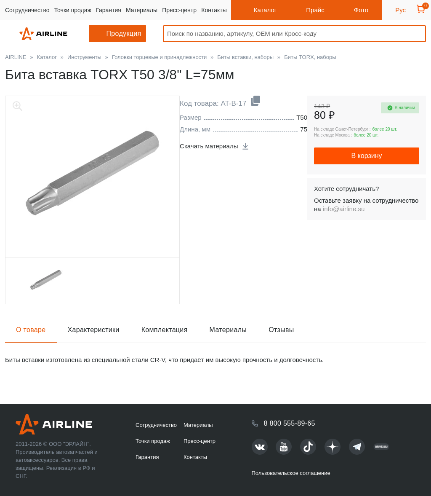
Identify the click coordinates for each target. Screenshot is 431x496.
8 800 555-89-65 (289, 423)
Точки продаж (72, 10)
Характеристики (94, 329)
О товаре (31, 329)
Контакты (213, 10)
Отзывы (281, 329)
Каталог (265, 9)
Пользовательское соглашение (291, 473)
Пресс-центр (179, 10)
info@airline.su (343, 208)
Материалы (141, 10)
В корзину (366, 155)
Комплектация (164, 329)
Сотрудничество (27, 10)
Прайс (315, 9)
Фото (361, 9)
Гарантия (108, 10)
